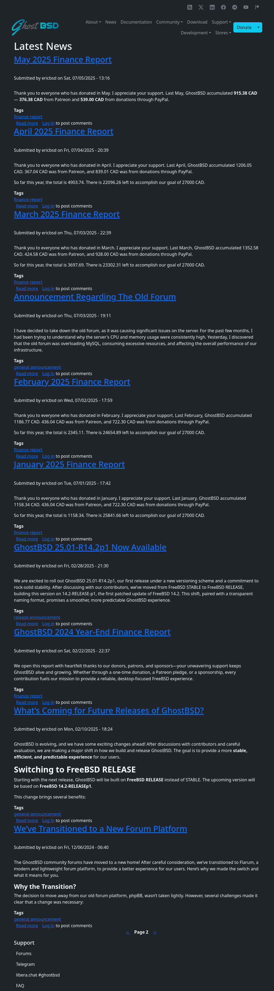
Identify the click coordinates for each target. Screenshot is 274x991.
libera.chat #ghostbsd (38, 975)
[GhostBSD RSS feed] (190, 7)
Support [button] (220, 22)
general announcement (37, 367)
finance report (28, 117)
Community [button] (168, 22)
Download (197, 22)
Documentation (136, 22)
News (110, 22)
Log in (48, 123)
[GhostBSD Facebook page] (223, 7)
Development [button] (194, 33)
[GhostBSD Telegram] (235, 7)
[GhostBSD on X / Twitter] (201, 7)
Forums (23, 953)
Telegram (25, 964)
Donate (244, 27)
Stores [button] (221, 33)
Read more (27, 123)
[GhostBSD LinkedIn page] (212, 7)
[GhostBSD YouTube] (246, 7)
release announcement (37, 617)
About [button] (92, 22)
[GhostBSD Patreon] (257, 7)
